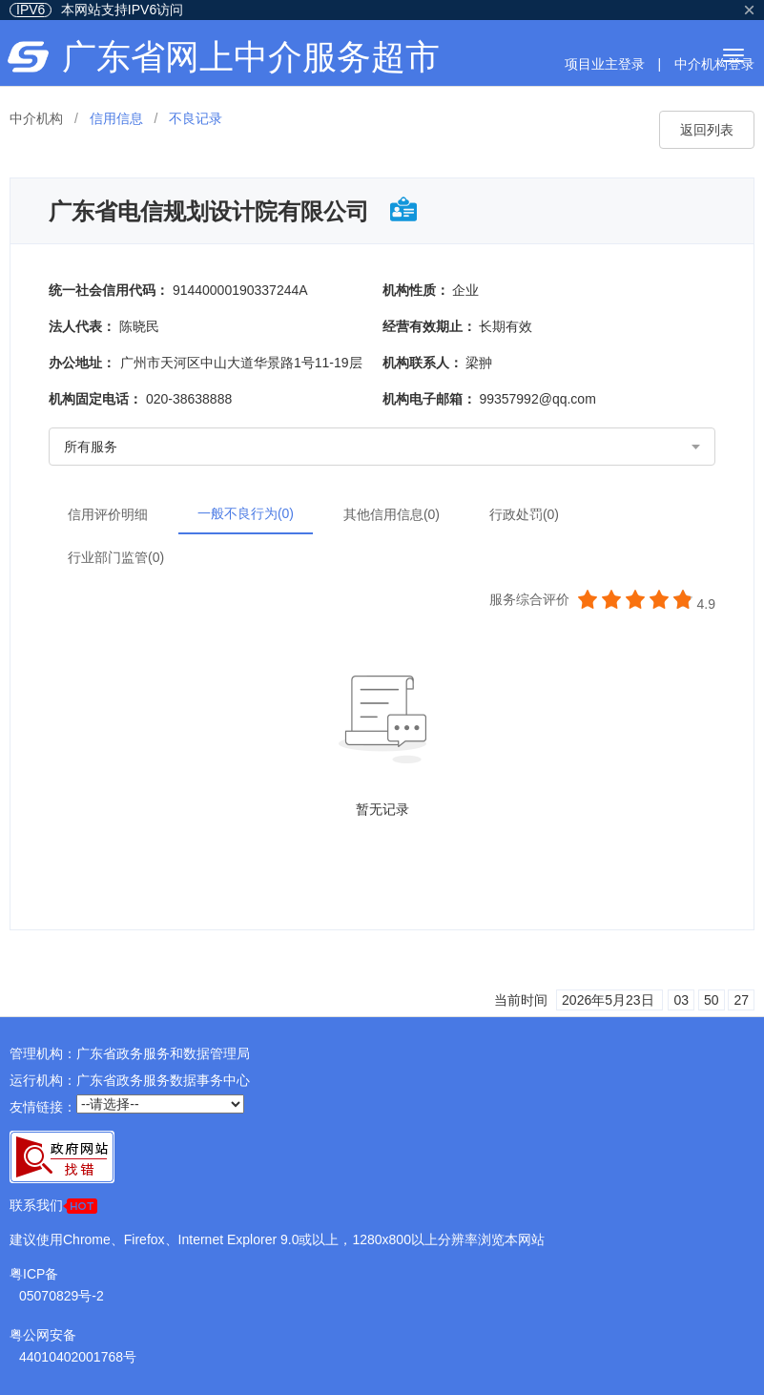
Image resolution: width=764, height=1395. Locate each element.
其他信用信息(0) (391, 514)
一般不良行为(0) (245, 513)
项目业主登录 (605, 64)
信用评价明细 (108, 514)
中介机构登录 (714, 64)
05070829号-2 (61, 1295)
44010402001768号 (77, 1356)
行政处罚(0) (524, 514)
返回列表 (706, 129)
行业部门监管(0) (116, 557)
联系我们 (53, 1205)
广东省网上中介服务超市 (251, 56)
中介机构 (36, 118)
